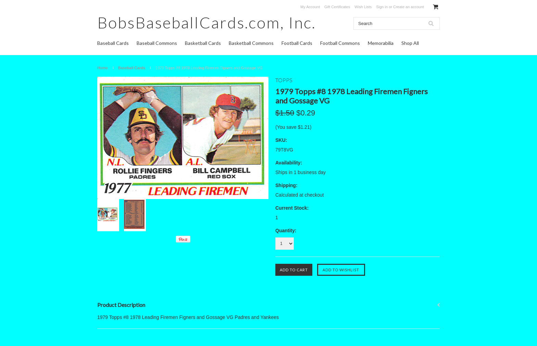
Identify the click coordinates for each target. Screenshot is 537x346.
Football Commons (340, 43)
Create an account (408, 7)
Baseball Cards (113, 43)
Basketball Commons (251, 43)
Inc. (206, 22)
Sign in (382, 7)
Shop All (410, 43)
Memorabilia (381, 43)
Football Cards (297, 43)
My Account (310, 7)
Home (102, 68)
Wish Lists (363, 7)
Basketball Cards (203, 43)
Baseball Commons (157, 43)
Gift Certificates (337, 7)
